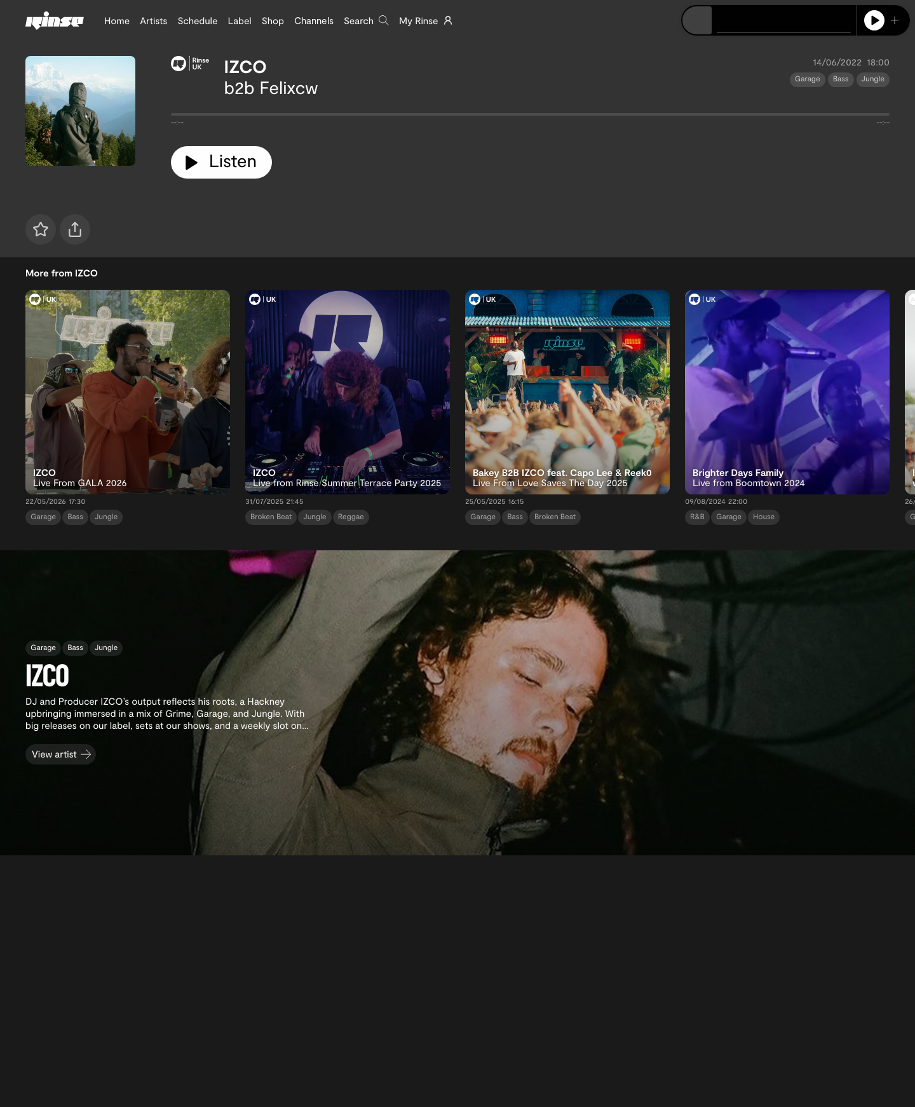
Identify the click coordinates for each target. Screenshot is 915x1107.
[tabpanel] (530, 116)
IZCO (245, 66)
